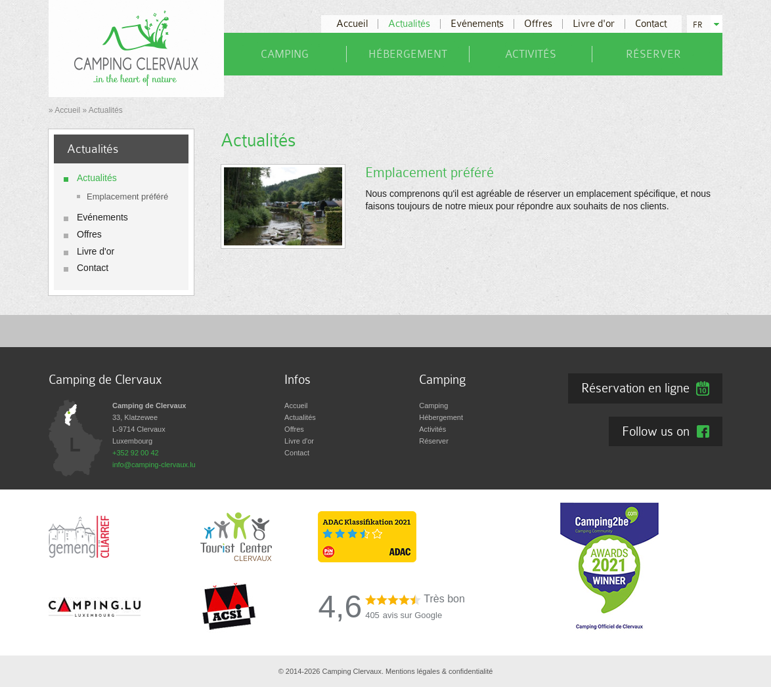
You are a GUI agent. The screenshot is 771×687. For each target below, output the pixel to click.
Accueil (352, 24)
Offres (538, 24)
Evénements (477, 24)
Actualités (409, 24)
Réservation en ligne (635, 388)
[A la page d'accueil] (136, 48)
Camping (285, 54)
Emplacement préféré (127, 196)
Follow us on (656, 431)
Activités (530, 54)
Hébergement (407, 54)
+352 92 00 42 (135, 453)
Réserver (653, 54)
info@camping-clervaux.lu (154, 464)
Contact (651, 24)
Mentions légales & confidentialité (439, 671)
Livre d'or (594, 24)
